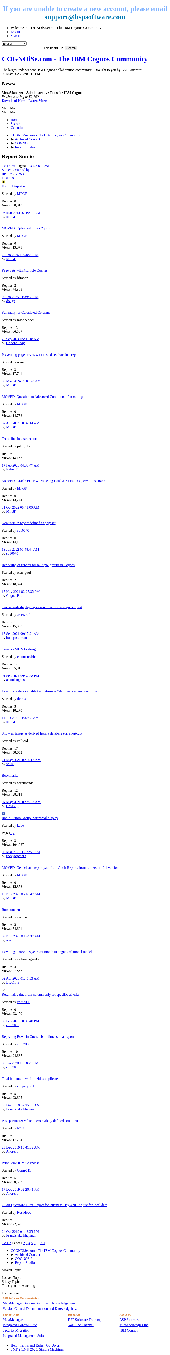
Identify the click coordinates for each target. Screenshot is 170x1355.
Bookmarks (10, 775)
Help (14, 1345)
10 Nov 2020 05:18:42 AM (21, 894)
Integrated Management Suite (23, 1336)
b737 (20, 1128)
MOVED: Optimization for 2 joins (26, 228)
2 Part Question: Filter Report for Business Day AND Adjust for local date (54, 1205)
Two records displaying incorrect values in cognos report (42, 607)
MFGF (22, 194)
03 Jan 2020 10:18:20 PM (20, 1063)
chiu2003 (23, 1002)
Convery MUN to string (19, 649)
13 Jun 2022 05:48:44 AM (20, 549)
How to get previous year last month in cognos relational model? (47, 952)
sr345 (10, 764)
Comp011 (24, 1170)
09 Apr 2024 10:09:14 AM (20, 423)
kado (20, 825)
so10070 (23, 530)
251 (47, 166)
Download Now (13, 101)
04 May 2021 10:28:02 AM (21, 802)
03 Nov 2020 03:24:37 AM (21, 936)
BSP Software (129, 1320)
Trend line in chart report (19, 439)
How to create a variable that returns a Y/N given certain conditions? (50, 691)
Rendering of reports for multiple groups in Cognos (38, 565)
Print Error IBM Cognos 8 (20, 1163)
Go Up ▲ (53, 1345)
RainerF (12, 469)
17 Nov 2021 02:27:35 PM (21, 591)
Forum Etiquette (13, 186)
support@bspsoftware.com (85, 17)
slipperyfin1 (25, 1086)
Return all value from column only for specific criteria (40, 994)
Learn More (37, 101)
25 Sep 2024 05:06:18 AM (20, 339)
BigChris (12, 982)
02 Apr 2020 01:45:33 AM (20, 978)
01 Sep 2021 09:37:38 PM (20, 676)
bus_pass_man (16, 638)
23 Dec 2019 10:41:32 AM (21, 1147)
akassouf (23, 614)
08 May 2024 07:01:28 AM (21, 381)
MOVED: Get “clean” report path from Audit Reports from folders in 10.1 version (60, 867)
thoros (21, 699)
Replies (7, 174)
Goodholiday (15, 343)
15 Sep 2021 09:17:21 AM (20, 634)
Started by (22, 170)
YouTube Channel (81, 1325)
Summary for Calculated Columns (26, 312)
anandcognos (15, 680)
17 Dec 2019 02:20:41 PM (20, 1189)
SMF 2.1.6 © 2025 (24, 1349)
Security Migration (16, 1330)
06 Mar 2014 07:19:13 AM (21, 213)
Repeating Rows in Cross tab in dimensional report (38, 1036)
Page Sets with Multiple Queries (25, 270)
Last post (8, 178)
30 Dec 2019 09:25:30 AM (21, 1105)
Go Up (6, 1243)
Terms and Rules (32, 1345)
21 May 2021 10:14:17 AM (21, 760)
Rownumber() (12, 910)
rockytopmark (16, 856)
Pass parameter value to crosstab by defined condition (40, 1121)
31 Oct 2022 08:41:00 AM (20, 507)
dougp (10, 301)
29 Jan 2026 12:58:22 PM (20, 255)
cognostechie (26, 657)
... (42, 166)
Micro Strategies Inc (134, 1325)
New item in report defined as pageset (29, 523)
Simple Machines (51, 1349)
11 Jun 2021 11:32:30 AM (20, 718)
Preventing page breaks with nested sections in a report (41, 354)
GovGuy (12, 806)
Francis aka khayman (21, 1109)
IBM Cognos (129, 1330)
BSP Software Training (84, 1320)
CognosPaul (14, 595)
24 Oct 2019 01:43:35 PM (20, 1231)
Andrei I (12, 1151)
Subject (7, 170)
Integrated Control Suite (20, 1325)
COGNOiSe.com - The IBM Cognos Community (75, 59)
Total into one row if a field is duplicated (31, 1079)
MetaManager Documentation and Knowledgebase (39, 1303)
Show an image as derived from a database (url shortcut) (42, 733)
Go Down (9, 166)
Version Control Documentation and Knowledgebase (40, 1308)
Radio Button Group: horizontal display (30, 818)
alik (9, 940)
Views (19, 174)
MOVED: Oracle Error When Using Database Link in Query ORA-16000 (54, 481)
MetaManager (13, 1320)
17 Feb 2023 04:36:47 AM (20, 465)
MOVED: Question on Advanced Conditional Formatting (42, 397)
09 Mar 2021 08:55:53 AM (21, 852)
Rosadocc (24, 1212)
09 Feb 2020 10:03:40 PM (20, 1021)
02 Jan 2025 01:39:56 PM (20, 297)
